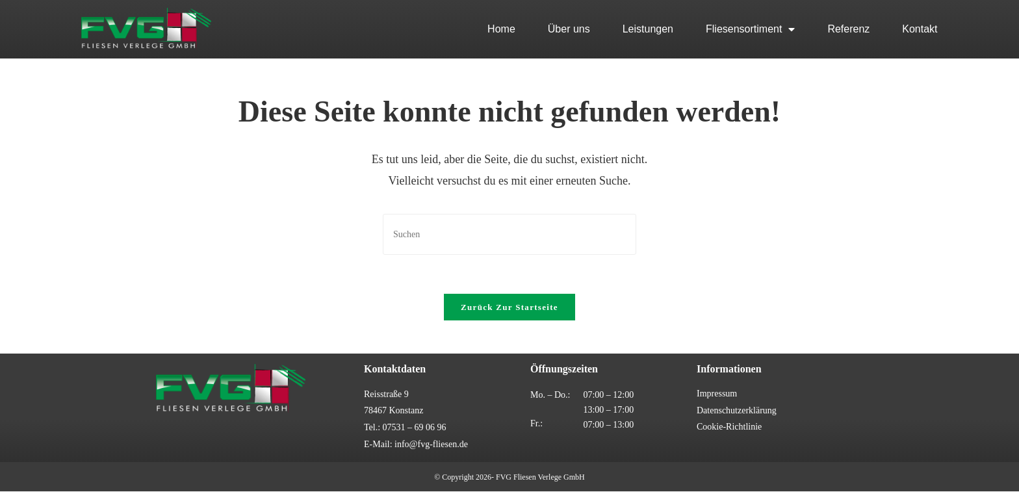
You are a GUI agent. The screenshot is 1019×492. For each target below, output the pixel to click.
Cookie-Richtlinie (729, 427)
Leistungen (648, 28)
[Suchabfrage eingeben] (509, 234)
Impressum (717, 394)
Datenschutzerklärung (737, 411)
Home (501, 28)
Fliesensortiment (750, 29)
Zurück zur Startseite (509, 308)
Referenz (848, 28)
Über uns (569, 28)
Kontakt (919, 28)
